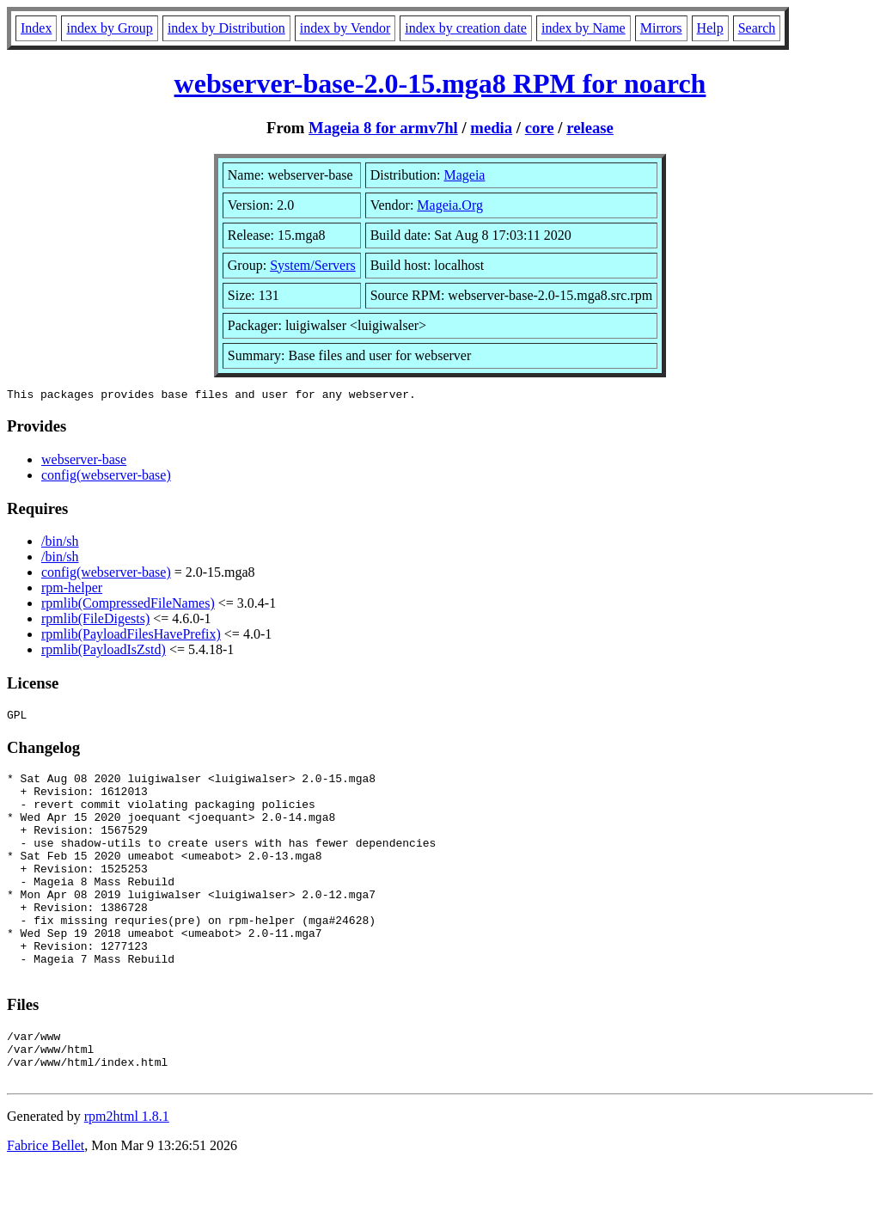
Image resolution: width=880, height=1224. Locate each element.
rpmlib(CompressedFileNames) (128, 605)
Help (710, 28)
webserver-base (83, 462)
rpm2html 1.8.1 (126, 1173)
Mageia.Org (450, 205)
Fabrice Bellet (45, 1202)
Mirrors (661, 28)
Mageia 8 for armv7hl (383, 128)
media (491, 128)
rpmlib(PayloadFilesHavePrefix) (131, 636)
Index (36, 28)
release (590, 128)
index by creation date (466, 28)
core (539, 128)
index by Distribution (226, 28)
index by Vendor (345, 28)
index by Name (583, 28)
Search (757, 28)
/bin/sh (60, 543)
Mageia (464, 175)
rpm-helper (71, 590)
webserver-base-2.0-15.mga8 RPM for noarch (440, 83)
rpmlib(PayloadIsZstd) (103, 652)
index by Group (109, 28)
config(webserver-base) (106, 477)
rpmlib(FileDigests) (95, 621)
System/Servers (313, 265)
